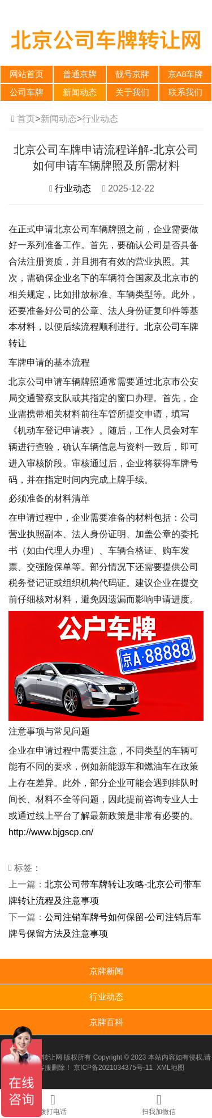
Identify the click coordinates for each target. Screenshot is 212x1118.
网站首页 (27, 74)
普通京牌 (80, 74)
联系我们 (185, 92)
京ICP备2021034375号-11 (113, 1068)
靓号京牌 (132, 74)
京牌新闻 (106, 971)
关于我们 (132, 92)
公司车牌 (27, 92)
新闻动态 (80, 92)
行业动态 (100, 119)
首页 (26, 119)
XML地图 (170, 1068)
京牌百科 (106, 1022)
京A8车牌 (186, 74)
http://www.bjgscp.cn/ (50, 832)
